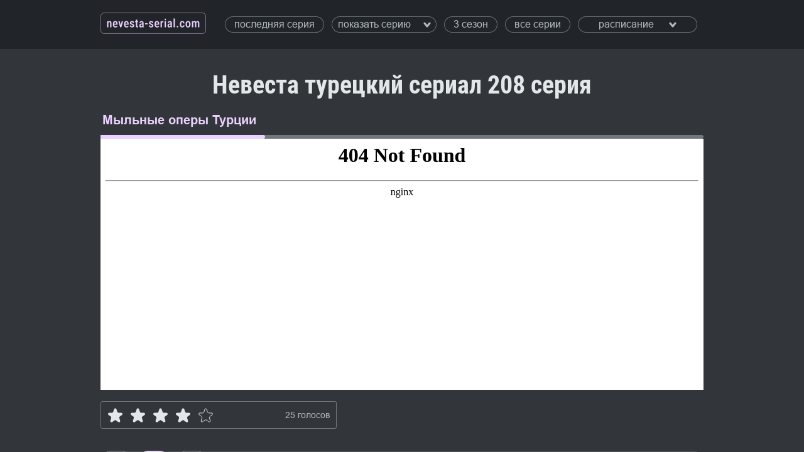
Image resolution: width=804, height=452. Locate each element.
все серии (537, 24)
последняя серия (274, 24)
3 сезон (471, 24)
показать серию (384, 24)
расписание (637, 24)
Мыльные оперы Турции (179, 120)
